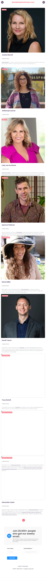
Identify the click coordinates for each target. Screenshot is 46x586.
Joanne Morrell (7, 55)
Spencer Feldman (8, 225)
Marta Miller (6, 282)
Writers (4, 9)
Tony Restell (6, 400)
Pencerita (22, 347)
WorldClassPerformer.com (23, 2)
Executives (5, 295)
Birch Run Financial (33, 509)
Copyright (25, 566)
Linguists (4, 69)
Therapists (5, 177)
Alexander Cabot (8, 502)
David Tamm (6, 340)
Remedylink (19, 232)
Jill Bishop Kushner (9, 111)
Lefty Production (25, 289)
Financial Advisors (7, 412)
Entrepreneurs (6, 237)
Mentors (4, 119)
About (19, 566)
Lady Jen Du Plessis (9, 165)
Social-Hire (17, 407)
